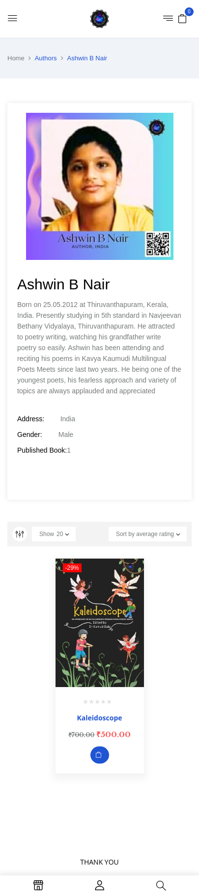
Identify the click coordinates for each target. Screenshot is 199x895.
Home (16, 58)
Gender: (29, 434)
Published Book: (42, 450)
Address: (30, 419)
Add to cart (99, 755)
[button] (182, 18)
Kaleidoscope (99, 717)
